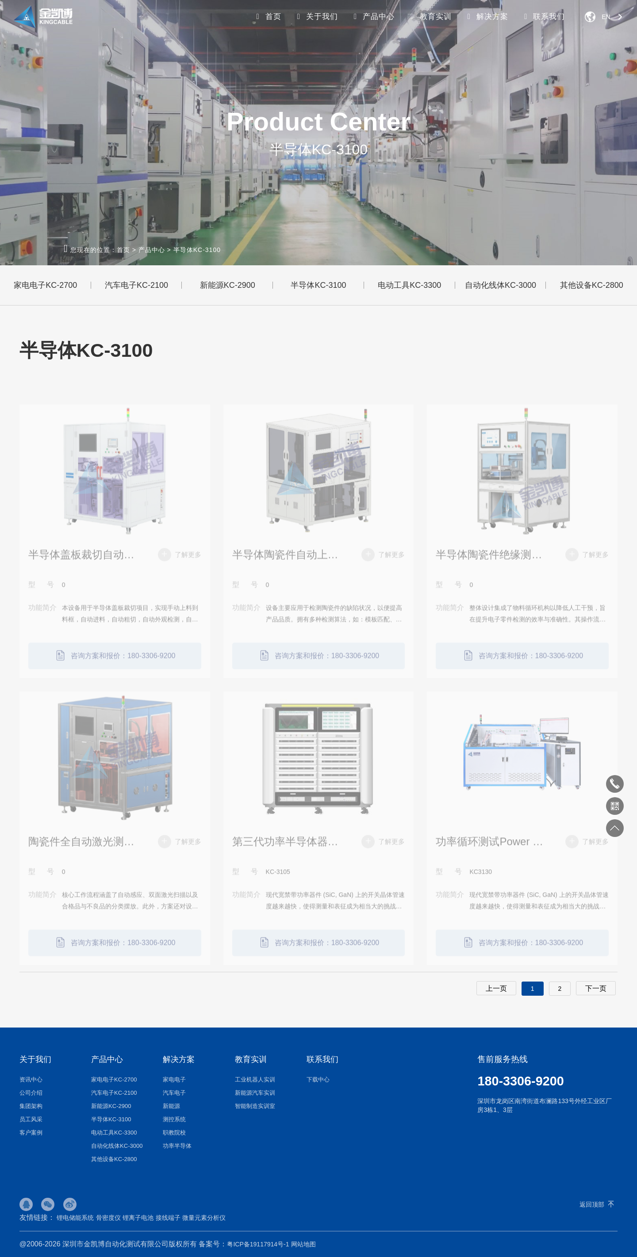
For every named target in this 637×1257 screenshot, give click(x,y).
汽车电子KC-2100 (136, 285)
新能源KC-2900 (227, 285)
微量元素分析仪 (204, 1217)
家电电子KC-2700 (45, 285)
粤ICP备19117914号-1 (258, 1244)
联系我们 (543, 16)
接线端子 (168, 1217)
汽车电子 (174, 1092)
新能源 (171, 1106)
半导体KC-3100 (197, 249)
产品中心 (373, 16)
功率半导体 (177, 1145)
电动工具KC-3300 (409, 285)
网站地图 (303, 1244)
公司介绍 (30, 1092)
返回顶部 (591, 1204)
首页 (267, 16)
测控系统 (174, 1119)
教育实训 (429, 16)
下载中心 (318, 1079)
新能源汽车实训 (255, 1092)
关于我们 (316, 16)
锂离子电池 (138, 1217)
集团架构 (30, 1106)
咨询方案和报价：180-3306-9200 (115, 668)
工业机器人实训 (255, 1079)
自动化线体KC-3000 (500, 285)
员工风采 (30, 1119)
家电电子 (174, 1079)
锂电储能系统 (75, 1217)
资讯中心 (30, 1079)
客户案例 (30, 1132)
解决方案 (486, 16)
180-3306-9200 (520, 1081)
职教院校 (174, 1132)
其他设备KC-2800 (114, 1159)
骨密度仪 (108, 1217)
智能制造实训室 (255, 1106)
